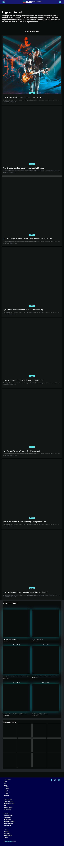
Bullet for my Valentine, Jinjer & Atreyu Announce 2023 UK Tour (28, 239)
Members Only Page (9, 803)
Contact (6, 837)
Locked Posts (7, 819)
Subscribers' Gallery (9, 821)
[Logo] (32, 2)
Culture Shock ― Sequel (40, 713)
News (32, 447)
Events (32, 93)
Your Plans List (7, 817)
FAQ (5, 805)
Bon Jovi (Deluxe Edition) (11, 639)
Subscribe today (8, 815)
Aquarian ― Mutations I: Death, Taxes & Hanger (16, 676)
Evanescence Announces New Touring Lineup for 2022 (23, 380)
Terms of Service (8, 807)
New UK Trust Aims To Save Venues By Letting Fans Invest (24, 522)
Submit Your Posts (8, 823)
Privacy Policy (7, 809)
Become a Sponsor (9, 801)
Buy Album (16, 608)
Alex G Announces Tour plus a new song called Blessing (23, 168)
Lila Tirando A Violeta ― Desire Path (44, 676)
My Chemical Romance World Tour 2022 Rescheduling (23, 309)
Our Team (6, 831)
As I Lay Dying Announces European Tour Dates (23, 97)
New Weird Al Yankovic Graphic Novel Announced (21, 451)
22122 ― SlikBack (37, 639)
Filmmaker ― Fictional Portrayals (15, 713)
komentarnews (9, 841)
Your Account (7, 825)
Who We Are (7, 833)
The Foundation (8, 835)
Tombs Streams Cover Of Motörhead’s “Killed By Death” (26, 592)
